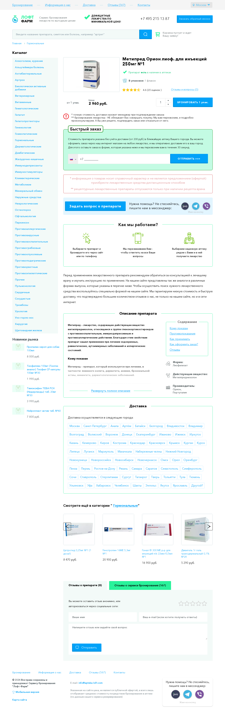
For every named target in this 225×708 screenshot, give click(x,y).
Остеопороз (23, 209)
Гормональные (35, 43)
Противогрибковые (28, 247)
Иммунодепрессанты (28, 165)
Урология (21, 311)
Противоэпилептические (31, 273)
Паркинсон (22, 222)
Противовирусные (27, 235)
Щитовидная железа (28, 330)
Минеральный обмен (28, 190)
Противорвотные (26, 267)
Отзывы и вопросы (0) (184, 89)
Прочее (20, 279)
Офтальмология (25, 216)
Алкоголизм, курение (29, 61)
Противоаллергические (30, 228)
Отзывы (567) (116, 5)
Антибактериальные (28, 73)
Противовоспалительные (31, 241)
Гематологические (26, 108)
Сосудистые (22, 298)
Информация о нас (57, 5)
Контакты (144, 5)
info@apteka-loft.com (90, 682)
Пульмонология (25, 286)
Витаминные (23, 102)
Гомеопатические (26, 133)
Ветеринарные (24, 95)
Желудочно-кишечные (29, 159)
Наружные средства (28, 197)
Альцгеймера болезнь (29, 67)
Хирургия (21, 324)
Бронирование (22, 5)
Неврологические (26, 203)
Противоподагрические (30, 260)
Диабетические (25, 152)
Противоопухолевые (28, 254)
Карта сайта (19, 699)
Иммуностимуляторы (29, 171)
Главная (16, 43)
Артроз (20, 80)
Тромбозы (21, 305)
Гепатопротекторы (27, 121)
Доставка (89, 5)
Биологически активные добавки (30, 88)
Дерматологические (28, 146)
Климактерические (27, 178)
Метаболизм (23, 184)
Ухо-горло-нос (24, 317)
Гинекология (23, 127)
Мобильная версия (27, 692)
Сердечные (22, 292)
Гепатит (20, 114)
